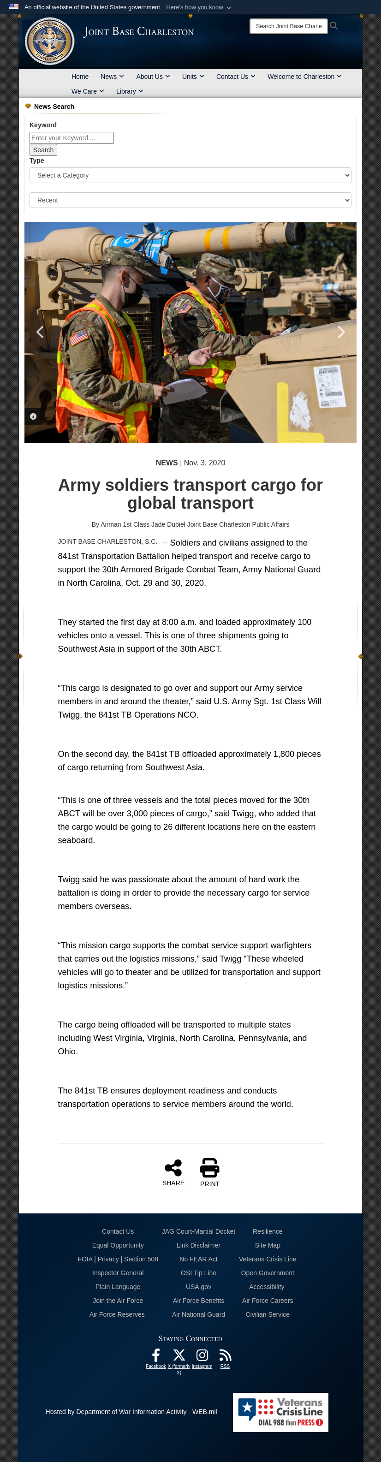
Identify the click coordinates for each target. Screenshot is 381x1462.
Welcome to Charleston (305, 76)
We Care (87, 91)
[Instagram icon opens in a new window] (202, 1357)
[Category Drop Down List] (190, 175)
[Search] (289, 26)
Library (129, 91)
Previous (40, 332)
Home (80, 76)
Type (37, 160)
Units (193, 76)
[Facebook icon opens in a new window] (155, 1357)
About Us (153, 76)
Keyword (43, 125)
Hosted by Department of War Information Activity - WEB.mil (131, 1411)
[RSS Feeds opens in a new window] (225, 1357)
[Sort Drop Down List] (190, 200)
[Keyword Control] (72, 138)
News (112, 76)
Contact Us (236, 76)
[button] (199, 7)
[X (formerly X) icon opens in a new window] (178, 1357)
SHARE (173, 1172)
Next (340, 332)
